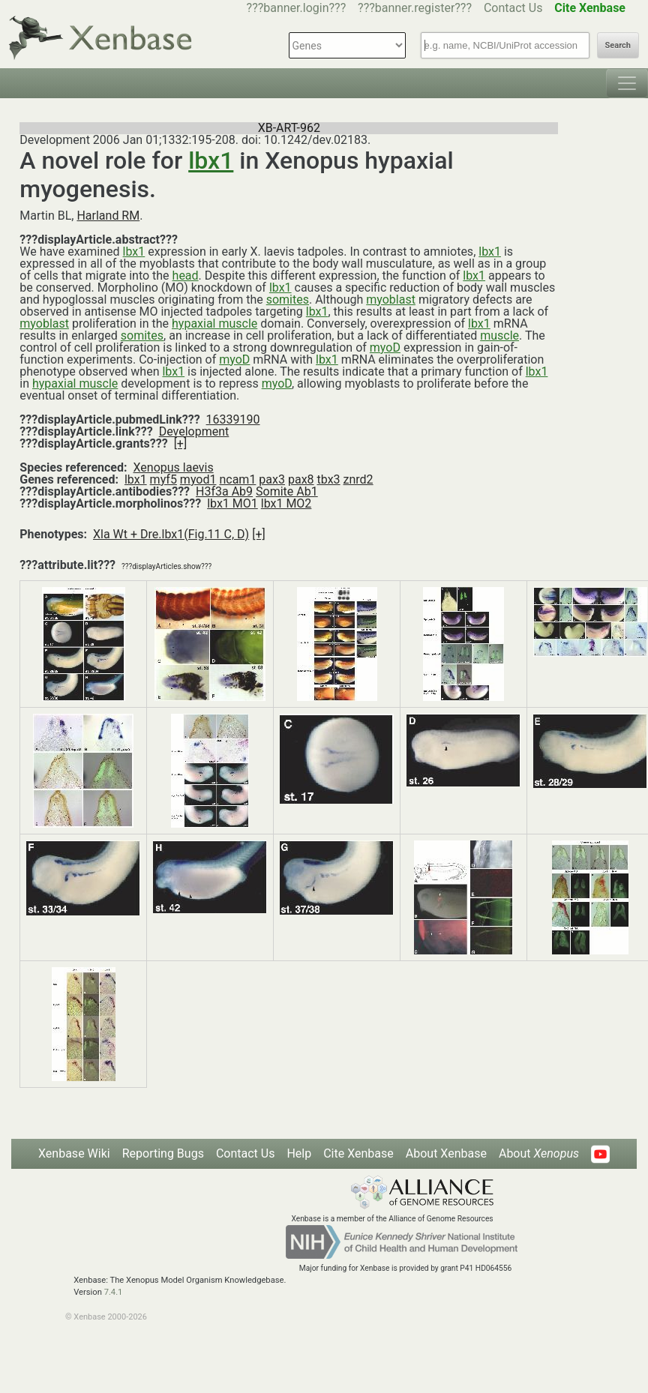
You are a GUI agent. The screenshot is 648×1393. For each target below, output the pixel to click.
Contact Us (513, 8)
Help (298, 1153)
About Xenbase (446, 1153)
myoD (385, 347)
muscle (499, 335)
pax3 (272, 479)
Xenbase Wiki (74, 1153)
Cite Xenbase (358, 1153)
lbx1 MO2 (286, 503)
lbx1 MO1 (232, 503)
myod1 (198, 479)
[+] (181, 443)
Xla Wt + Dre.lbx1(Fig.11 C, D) (171, 534)
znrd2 (359, 479)
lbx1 (210, 160)
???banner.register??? (415, 8)
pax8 (301, 479)
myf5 (163, 479)
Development (194, 431)
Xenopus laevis (174, 467)
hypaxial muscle (214, 323)
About (539, 1153)
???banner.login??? (296, 8)
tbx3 (328, 479)
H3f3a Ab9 (224, 491)
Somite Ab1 (287, 491)
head (185, 275)
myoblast (391, 299)
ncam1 (237, 479)
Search (618, 45)
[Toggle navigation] (627, 83)
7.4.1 (113, 1292)
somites (287, 299)
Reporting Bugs (163, 1153)
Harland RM (108, 215)
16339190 (233, 419)
